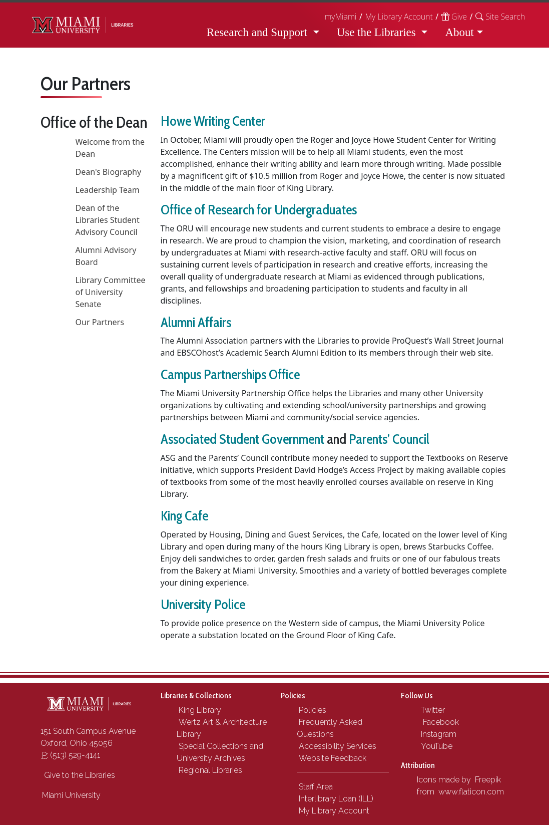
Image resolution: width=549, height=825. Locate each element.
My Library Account (398, 16)
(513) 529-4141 (71, 755)
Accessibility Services (337, 746)
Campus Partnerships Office (230, 374)
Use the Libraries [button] (378, 32)
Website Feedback (332, 758)
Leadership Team (108, 189)
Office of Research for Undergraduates (259, 209)
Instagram (437, 734)
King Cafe (184, 515)
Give (454, 16)
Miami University (71, 795)
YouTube (435, 746)
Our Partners (100, 322)
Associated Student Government (242, 439)
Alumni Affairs (196, 322)
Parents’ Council (389, 439)
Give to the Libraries (78, 775)
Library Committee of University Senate (111, 292)
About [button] (459, 32)
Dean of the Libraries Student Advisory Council (108, 219)
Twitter (432, 710)
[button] (500, 16)
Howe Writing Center (213, 121)
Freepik (488, 779)
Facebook (439, 722)
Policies (312, 710)
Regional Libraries (210, 770)
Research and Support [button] (258, 32)
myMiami (340, 16)
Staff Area (316, 786)
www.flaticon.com (471, 791)
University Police (203, 604)
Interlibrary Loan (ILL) (336, 798)
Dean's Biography (109, 171)
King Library (200, 710)
